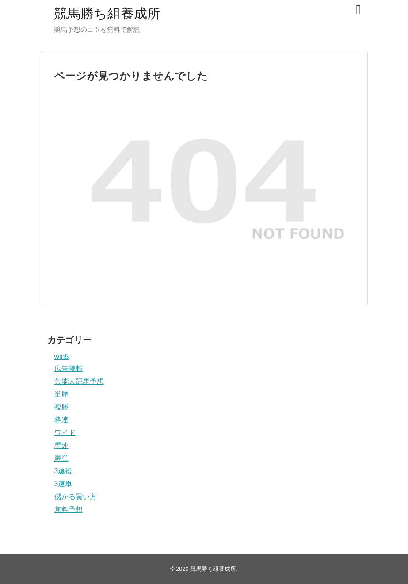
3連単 (63, 484)
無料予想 (68, 509)
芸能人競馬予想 (79, 381)
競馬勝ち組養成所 (107, 13)
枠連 (61, 420)
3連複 (63, 471)
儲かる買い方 (75, 496)
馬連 (61, 445)
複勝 (61, 407)
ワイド (65, 432)
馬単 (61, 458)
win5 (61, 356)
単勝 (61, 394)
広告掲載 (68, 368)
